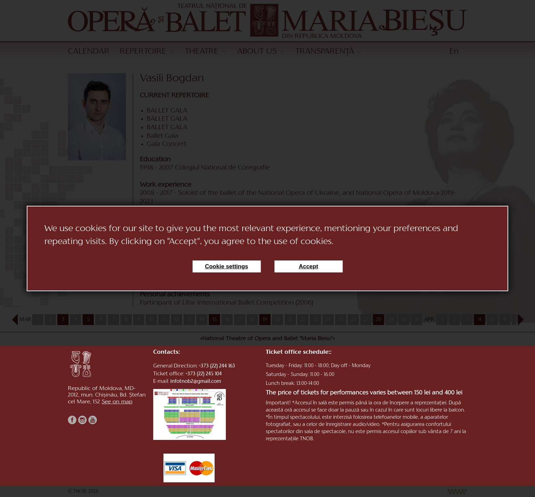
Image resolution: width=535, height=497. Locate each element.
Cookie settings (226, 266)
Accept (308, 266)
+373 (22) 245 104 (204, 374)
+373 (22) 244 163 (217, 366)
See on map (117, 402)
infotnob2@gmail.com (195, 381)
